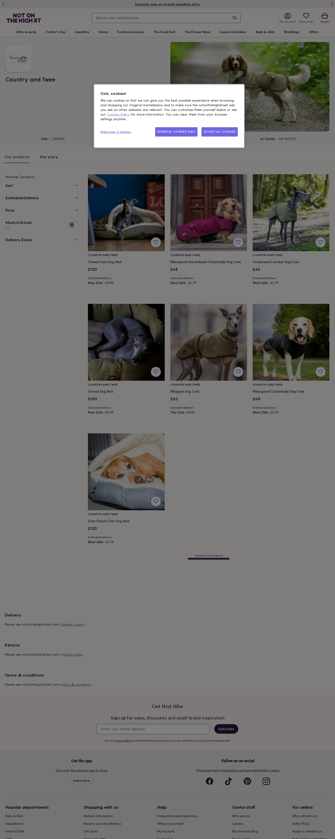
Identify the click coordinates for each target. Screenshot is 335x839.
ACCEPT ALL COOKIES (219, 131)
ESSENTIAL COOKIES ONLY (176, 131)
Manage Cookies (115, 132)
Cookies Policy (118, 114)
